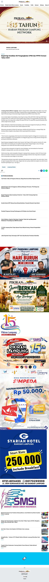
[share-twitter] (44, 171)
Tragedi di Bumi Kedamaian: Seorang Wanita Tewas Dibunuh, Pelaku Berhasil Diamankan (19, 546)
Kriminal (2, 5)
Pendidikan (27, 5)
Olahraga (42, 5)
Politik (32, 5)
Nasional (36, 5)
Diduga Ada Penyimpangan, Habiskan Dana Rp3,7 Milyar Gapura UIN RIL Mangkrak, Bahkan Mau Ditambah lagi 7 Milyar (20, 521)
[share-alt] (39, 171)
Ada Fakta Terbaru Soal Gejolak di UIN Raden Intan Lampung (15, 529)
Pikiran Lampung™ (24, 574)
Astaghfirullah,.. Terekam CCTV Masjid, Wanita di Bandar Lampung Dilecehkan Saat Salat (20, 538)
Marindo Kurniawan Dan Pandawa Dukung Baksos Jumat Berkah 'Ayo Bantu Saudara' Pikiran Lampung (20, 513)
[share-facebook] (41, 171)
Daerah (21, 5)
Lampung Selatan (11, 167)
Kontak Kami (24, 577)
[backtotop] (24, 568)
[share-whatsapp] (46, 171)
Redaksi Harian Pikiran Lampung (12, 5)
